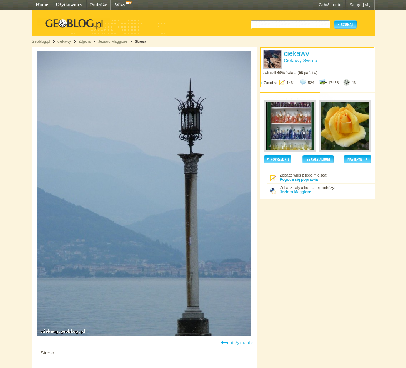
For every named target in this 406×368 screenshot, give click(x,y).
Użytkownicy (69, 4)
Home (42, 4)
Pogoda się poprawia (299, 179)
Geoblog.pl (41, 41)
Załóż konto (330, 4)
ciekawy (64, 41)
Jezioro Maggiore (112, 41)
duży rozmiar (242, 343)
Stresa (140, 41)
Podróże (98, 4)
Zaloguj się (360, 4)
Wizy (120, 4)
